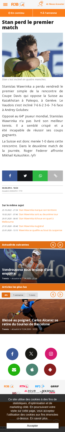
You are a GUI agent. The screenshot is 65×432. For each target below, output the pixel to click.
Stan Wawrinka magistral (23, 226)
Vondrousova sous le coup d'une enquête (27, 271)
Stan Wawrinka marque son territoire (29, 210)
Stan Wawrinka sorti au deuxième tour (30, 214)
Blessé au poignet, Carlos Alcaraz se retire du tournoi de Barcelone (30, 322)
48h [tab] (6, 295)
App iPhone (32, 369)
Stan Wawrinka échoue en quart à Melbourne (28, 220)
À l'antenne (49, 13)
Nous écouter (56, 4)
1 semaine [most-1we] (18, 295)
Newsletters (14, 369)
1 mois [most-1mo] (32, 295)
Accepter (32, 425)
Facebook (12, 354)
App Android (50, 369)
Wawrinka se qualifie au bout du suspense (32, 230)
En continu (16, 13)
